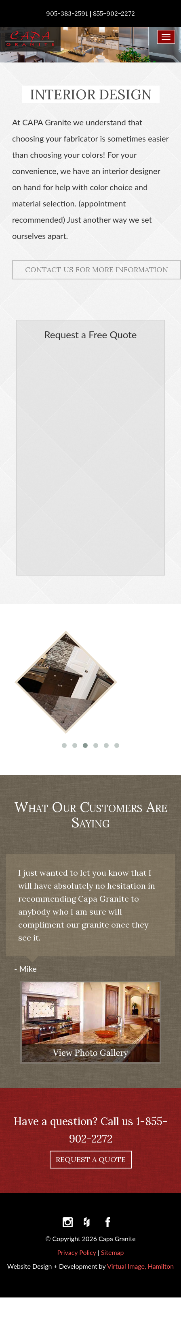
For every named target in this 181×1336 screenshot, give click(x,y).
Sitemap (112, 1252)
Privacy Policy (76, 1252)
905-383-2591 (67, 13)
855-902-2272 (114, 13)
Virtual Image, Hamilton (140, 1266)
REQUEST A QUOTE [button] (91, 1159)
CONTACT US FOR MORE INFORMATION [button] (96, 269)
